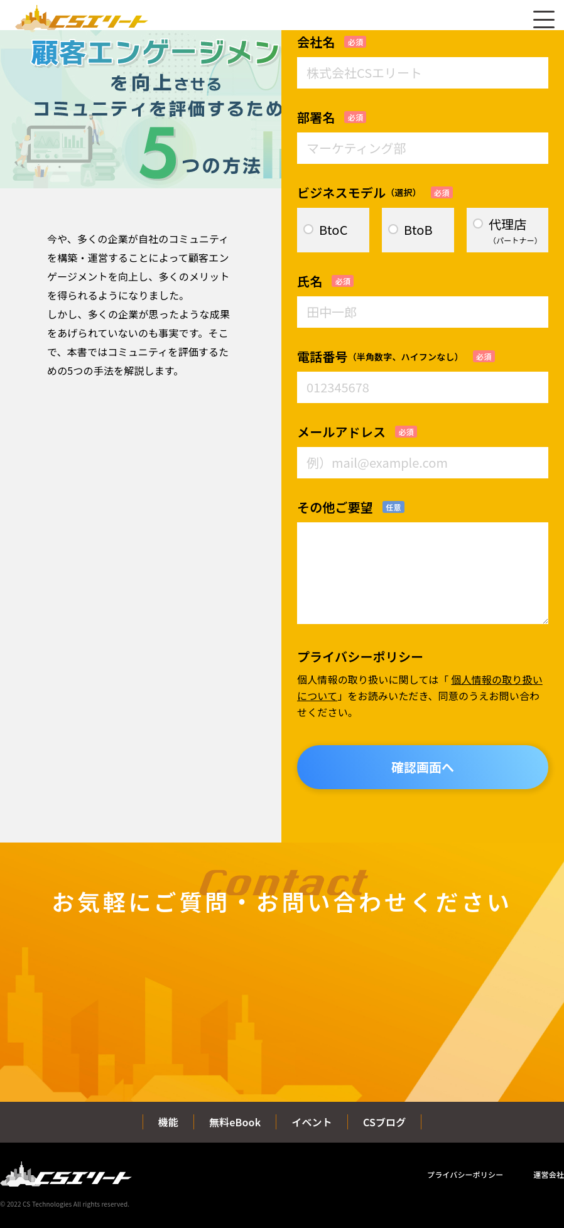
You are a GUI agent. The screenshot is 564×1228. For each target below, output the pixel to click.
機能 (168, 1121)
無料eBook (235, 1121)
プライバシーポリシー (465, 1174)
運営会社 (548, 1174)
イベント (311, 1121)
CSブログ (384, 1121)
